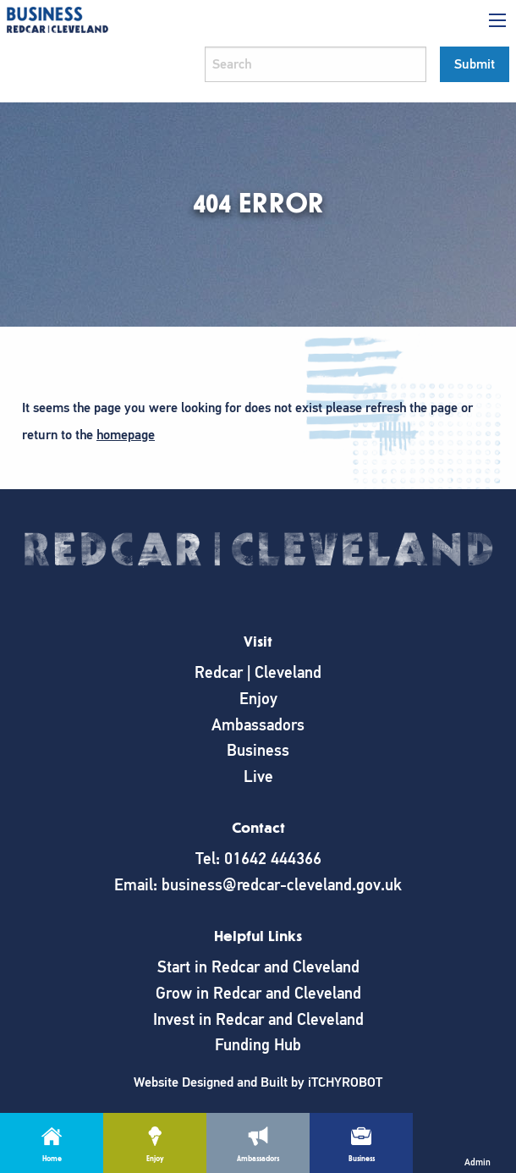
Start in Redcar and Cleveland (258, 967)
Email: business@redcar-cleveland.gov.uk (258, 885)
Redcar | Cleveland (258, 672)
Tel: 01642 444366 (258, 858)
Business (258, 750)
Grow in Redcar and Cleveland (258, 993)
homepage (125, 435)
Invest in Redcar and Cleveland (258, 1019)
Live (258, 776)
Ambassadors (258, 725)
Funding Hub (258, 1045)
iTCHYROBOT (345, 1082)
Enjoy (258, 698)
